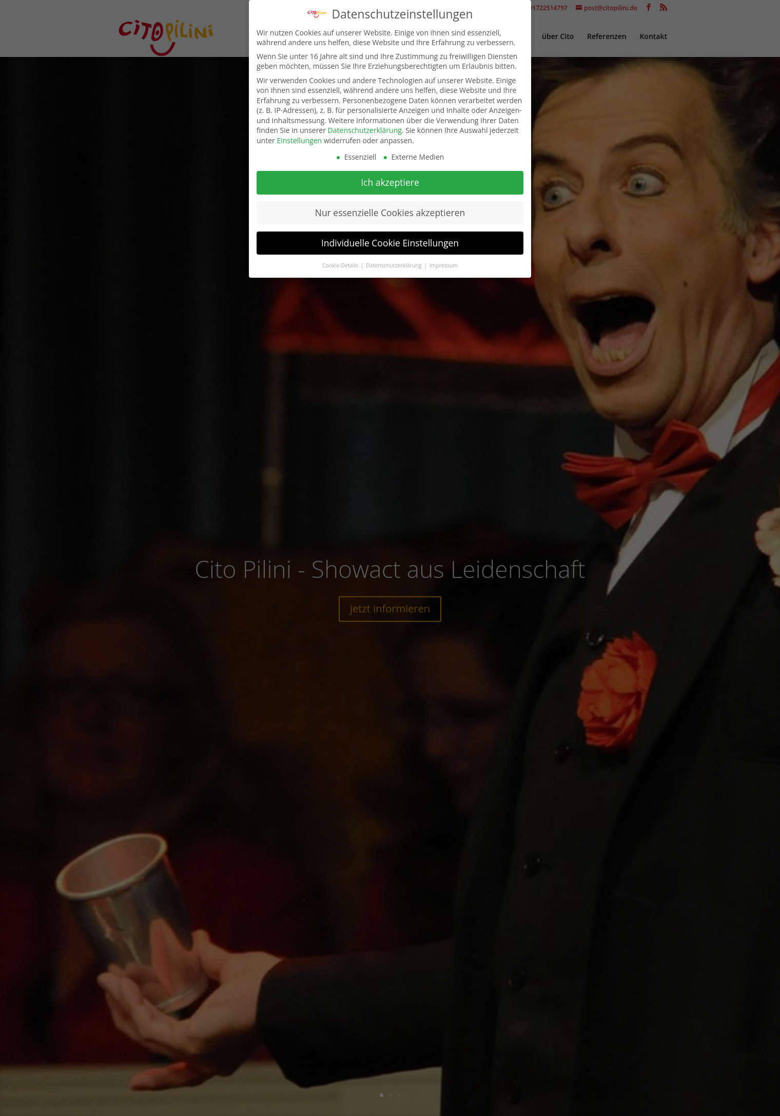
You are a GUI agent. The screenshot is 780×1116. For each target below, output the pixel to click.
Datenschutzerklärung (365, 126)
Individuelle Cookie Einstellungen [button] (390, 239)
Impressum (444, 261)
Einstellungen (299, 137)
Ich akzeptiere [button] (390, 178)
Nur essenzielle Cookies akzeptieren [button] (390, 209)
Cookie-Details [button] (341, 261)
